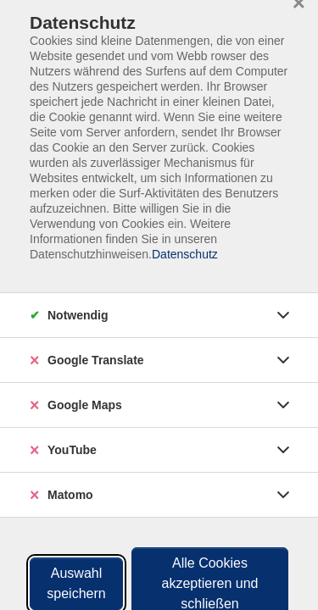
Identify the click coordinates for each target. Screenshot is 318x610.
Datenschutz (185, 254)
